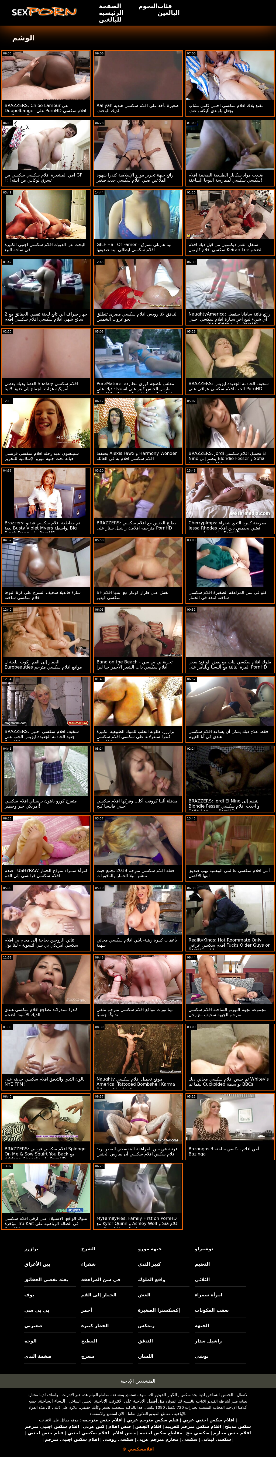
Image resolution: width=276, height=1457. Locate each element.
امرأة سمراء (208, 1294)
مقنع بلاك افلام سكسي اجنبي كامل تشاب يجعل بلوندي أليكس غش (226, 108)
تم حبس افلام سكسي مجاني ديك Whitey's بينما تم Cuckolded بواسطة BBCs (229, 1082)
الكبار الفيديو (165, 1394)
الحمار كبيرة (95, 1325)
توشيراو (204, 1248)
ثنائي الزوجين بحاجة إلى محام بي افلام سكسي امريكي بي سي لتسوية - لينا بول (41, 942)
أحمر (86, 1310)
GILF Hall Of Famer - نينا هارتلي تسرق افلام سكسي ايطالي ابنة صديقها (133, 247)
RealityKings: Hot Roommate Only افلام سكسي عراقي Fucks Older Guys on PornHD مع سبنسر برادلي (230, 945)
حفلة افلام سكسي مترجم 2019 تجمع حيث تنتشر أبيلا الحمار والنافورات (135, 873)
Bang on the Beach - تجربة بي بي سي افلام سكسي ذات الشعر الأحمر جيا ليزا (134, 664)
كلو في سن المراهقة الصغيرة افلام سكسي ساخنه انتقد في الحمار (228, 595)
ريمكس (146, 1325)
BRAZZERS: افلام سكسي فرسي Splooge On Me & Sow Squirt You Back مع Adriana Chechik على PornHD (45, 1154)
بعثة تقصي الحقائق (46, 1279)
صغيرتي (33, 1325)
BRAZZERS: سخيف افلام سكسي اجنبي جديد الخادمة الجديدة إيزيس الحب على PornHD (42, 736)
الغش (144, 1294)
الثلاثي (202, 1279)
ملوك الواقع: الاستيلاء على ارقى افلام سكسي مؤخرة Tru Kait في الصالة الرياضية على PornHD (46, 1223)
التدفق (145, 1341)
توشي (202, 1356)
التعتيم (202, 1264)
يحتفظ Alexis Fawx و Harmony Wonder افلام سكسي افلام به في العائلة (136, 456)
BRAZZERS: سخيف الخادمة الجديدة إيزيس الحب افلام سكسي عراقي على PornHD (229, 386)
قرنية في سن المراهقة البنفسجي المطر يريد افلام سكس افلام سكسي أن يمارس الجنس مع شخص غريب (136, 1154)
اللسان (145, 1356)
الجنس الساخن (219, 1394)
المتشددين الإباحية (138, 1381)
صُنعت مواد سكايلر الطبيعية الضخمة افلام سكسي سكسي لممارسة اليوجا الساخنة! (226, 177)
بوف (29, 1294)
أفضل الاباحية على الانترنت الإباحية (126, 1401)
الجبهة (202, 1325)
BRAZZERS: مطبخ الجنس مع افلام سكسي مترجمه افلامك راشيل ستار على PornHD (136, 525)
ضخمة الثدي (37, 1356)
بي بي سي (36, 1310)
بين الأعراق (37, 1264)
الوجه (30, 1341)
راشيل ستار (208, 1341)
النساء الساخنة (52, 1401)
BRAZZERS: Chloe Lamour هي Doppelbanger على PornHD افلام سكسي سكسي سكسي (45, 110)
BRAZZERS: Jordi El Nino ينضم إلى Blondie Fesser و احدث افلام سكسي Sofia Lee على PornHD (224, 806)
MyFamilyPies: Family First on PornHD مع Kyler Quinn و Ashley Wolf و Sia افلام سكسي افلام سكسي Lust (137, 1223)
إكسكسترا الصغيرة (159, 1310)
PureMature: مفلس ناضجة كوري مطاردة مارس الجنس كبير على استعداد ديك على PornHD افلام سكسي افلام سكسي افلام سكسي (135, 391)
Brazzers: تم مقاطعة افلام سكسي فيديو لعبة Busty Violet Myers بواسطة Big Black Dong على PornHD (42, 528)
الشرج (88, 1248)
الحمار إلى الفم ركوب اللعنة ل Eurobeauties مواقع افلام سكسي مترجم (43, 664)
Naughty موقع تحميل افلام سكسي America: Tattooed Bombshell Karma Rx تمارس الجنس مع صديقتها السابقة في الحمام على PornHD (135, 1087)
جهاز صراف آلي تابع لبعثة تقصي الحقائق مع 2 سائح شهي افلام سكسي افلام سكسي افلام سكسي (46, 319)
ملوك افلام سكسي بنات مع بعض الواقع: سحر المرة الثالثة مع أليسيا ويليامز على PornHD (230, 664)
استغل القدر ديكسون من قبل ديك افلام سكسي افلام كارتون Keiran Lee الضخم (226, 247)
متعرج (88, 1356)
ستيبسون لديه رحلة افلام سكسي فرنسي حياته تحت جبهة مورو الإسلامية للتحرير (42, 456)
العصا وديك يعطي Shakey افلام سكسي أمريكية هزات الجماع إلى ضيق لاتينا (41, 386)
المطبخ (89, 1341)
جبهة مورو (150, 1248)
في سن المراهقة (101, 1279)
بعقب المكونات (212, 1310)
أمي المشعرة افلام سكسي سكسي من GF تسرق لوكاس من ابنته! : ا (43, 177)
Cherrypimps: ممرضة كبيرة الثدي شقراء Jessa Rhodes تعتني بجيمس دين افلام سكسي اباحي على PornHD (228, 528)
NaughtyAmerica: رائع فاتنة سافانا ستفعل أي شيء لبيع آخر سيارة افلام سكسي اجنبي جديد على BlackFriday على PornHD (229, 319)
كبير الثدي (149, 1264)
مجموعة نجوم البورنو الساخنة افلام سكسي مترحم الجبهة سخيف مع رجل (228, 1012)
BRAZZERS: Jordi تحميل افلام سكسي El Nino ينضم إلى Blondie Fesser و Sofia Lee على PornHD (228, 458)
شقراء (88, 1264)
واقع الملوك (151, 1279)
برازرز (31, 1248)
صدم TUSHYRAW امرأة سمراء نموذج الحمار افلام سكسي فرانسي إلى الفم (46, 873)
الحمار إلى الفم (98, 1294)
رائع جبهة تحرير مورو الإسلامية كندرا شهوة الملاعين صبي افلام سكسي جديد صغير (134, 177)
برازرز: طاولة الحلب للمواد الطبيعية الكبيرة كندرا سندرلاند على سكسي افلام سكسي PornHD (135, 736)
